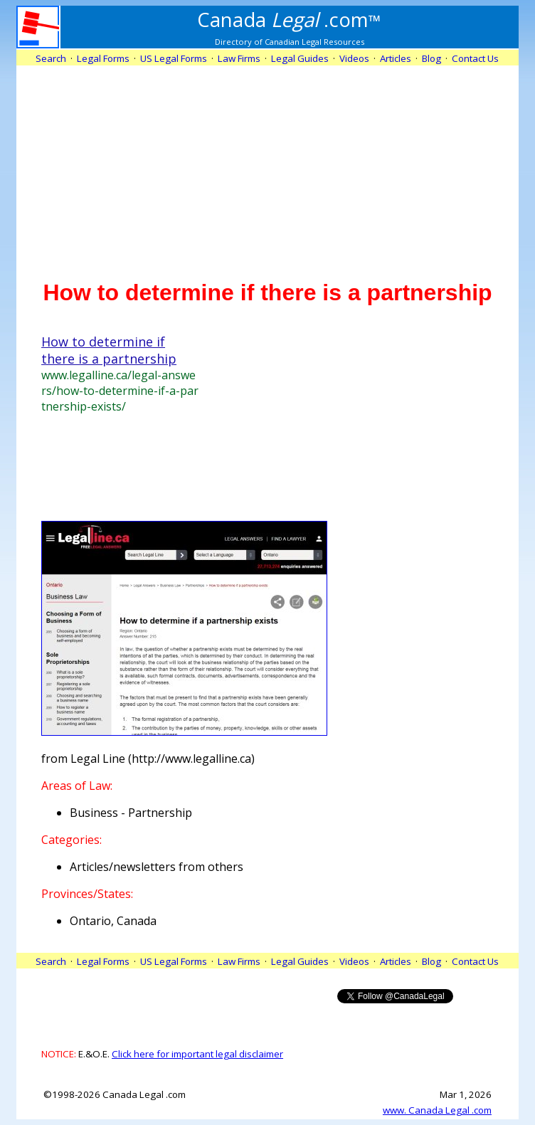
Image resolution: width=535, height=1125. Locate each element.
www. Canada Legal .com (437, 1110)
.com (289, 19)
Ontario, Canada (113, 921)
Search (51, 58)
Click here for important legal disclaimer (197, 1053)
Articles (395, 58)
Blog (431, 58)
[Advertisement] (267, 165)
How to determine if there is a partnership (108, 350)
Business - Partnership (131, 812)
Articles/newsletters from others (156, 867)
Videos (354, 58)
